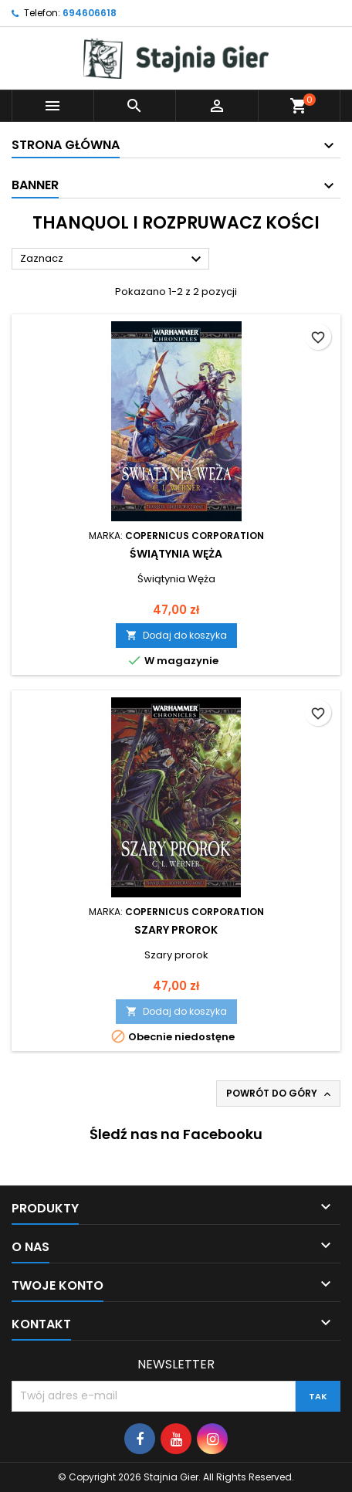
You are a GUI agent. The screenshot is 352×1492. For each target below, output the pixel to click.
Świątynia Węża (176, 553)
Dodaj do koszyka (176, 635)
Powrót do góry (279, 1093)
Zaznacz (112, 259)
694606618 (90, 12)
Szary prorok (176, 930)
